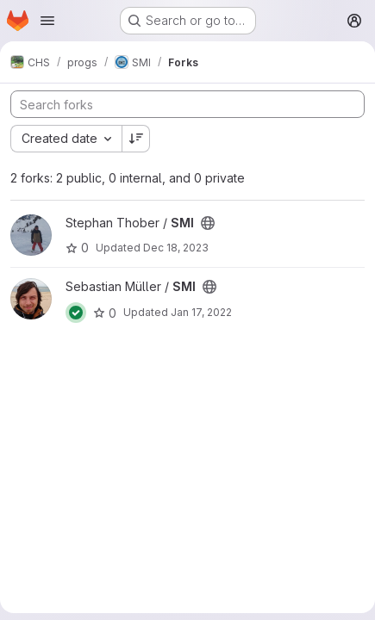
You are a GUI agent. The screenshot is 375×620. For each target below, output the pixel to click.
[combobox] (66, 138)
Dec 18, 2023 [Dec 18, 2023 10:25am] (176, 247)
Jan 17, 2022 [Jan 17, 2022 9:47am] (201, 312)
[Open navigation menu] (47, 20)
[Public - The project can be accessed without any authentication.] (208, 223)
